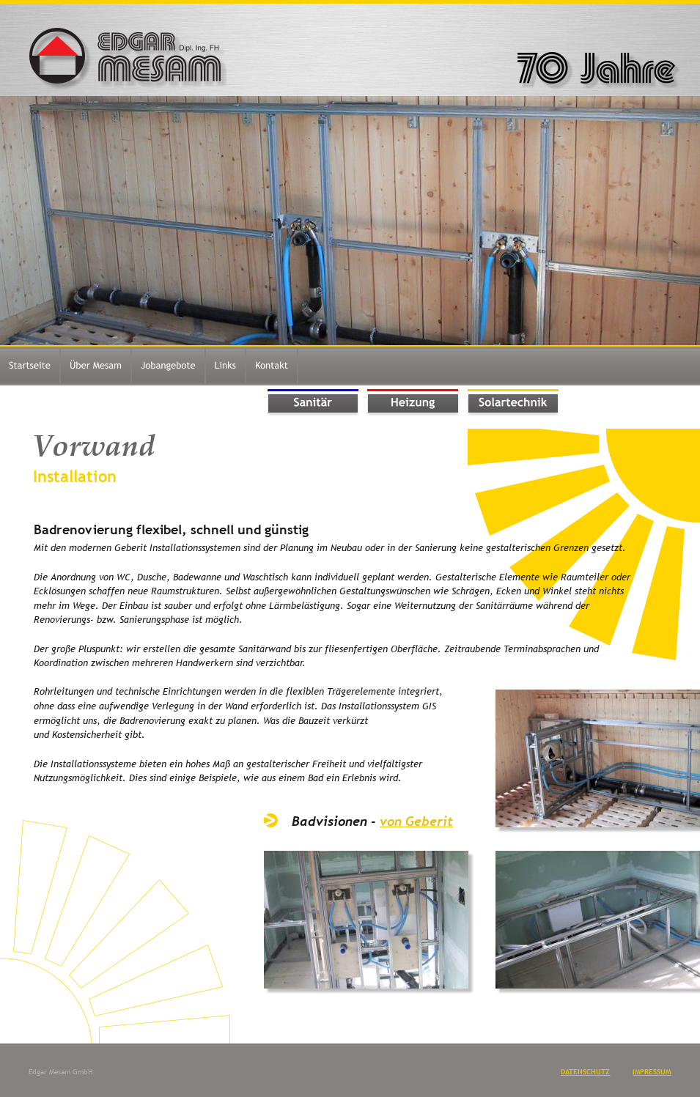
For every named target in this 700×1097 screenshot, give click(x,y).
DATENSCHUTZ (585, 1071)
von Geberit (416, 821)
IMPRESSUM (652, 1071)
